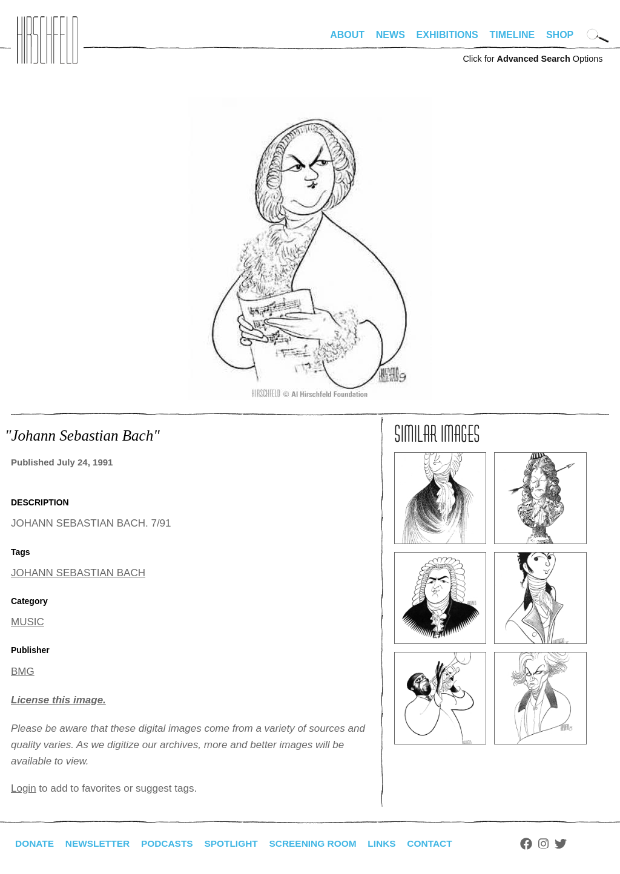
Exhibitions (447, 35)
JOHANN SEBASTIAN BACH (78, 573)
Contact (442, 843)
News (390, 35)
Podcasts (172, 843)
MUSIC (27, 622)
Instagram (557, 844)
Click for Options (532, 59)
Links (392, 843)
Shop (559, 35)
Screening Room (322, 843)
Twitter (574, 844)
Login (23, 788)
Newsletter (100, 843)
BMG (23, 671)
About (347, 35)
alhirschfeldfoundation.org (47, 40)
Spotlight (238, 843)
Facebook (539, 844)
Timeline (512, 35)
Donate (35, 843)
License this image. (58, 700)
